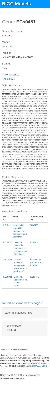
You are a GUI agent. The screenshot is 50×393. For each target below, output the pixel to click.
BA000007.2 (8, 79)
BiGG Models (16, 3)
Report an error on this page (21, 303)
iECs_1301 (8, 46)
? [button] (42, 302)
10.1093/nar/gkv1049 (38, 366)
